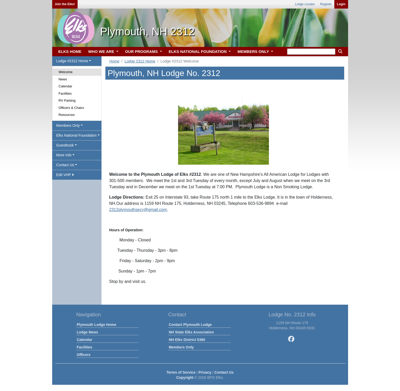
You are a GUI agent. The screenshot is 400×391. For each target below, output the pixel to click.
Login (341, 4)
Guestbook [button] (65, 145)
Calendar (65, 86)
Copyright (184, 377)
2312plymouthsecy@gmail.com (138, 209)
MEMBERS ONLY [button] (254, 51)
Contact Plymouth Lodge (190, 325)
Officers (84, 355)
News (63, 79)
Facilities (65, 93)
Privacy (205, 372)
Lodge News (87, 332)
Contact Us (224, 372)
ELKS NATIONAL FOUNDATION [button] (198, 51)
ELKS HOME (70, 51)
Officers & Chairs (71, 108)
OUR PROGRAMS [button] (142, 51)
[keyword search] (311, 51)
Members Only (181, 347)
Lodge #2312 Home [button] (72, 61)
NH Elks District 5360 (187, 340)
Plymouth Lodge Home (96, 325)
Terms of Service (180, 372)
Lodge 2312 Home (140, 61)
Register (326, 4)
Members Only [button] (68, 125)
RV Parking (67, 100)
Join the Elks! (65, 4)
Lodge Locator (305, 4)
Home (114, 61)
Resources (67, 115)
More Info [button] (64, 155)
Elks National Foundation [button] (76, 135)
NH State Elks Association (191, 332)
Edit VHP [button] (65, 175)
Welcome (66, 72)
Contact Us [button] (65, 165)
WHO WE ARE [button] (101, 51)
